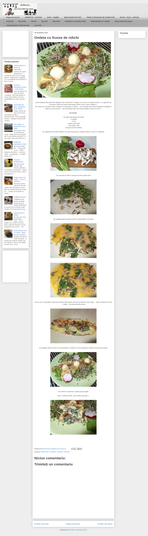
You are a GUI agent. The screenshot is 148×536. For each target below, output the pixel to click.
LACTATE (38, 25)
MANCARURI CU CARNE (100, 21)
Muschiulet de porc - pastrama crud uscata (19, 107)
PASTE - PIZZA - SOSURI (129, 17)
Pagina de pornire (13, 17)
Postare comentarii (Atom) (78, 530)
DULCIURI (22, 21)
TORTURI (9, 21)
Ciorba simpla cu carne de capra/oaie (20, 67)
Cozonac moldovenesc (18, 161)
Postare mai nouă (41, 524)
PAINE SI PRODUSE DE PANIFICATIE (100, 17)
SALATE (44, 21)
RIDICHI (67, 452)
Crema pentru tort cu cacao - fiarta (20, 231)
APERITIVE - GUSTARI (33, 17)
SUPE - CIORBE (53, 17)
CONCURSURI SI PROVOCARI (17, 25)
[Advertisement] (15, 43)
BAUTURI (56, 21)
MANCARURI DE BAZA (123, 21)
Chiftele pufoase (20, 197)
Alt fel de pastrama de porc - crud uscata (20, 87)
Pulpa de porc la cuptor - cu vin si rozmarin (20, 179)
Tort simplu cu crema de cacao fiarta (19, 126)
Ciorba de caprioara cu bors (20, 143)
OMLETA (60, 452)
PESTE (33, 21)
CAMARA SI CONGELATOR (75, 21)
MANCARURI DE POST (73, 17)
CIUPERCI (52, 452)
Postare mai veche (105, 524)
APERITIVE (44, 452)
